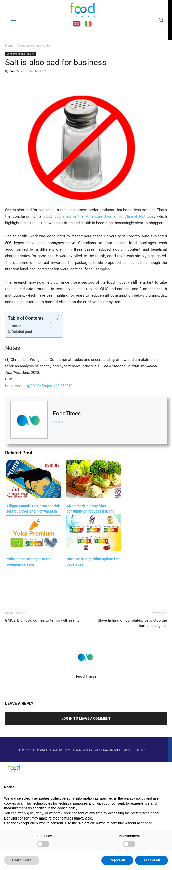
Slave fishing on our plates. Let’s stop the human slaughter (132, 623)
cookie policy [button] (67, 808)
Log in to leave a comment (86, 718)
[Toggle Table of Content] (52, 319)
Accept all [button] (151, 860)
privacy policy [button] (134, 798)
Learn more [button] (21, 860)
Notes (16, 326)
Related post (22, 332)
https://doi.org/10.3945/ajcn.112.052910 (38, 385)
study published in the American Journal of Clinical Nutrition (98, 216)
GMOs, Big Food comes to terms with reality (42, 620)
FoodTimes (17, 71)
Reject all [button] (117, 860)
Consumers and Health (34, 45)
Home (9, 45)
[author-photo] (86, 669)
